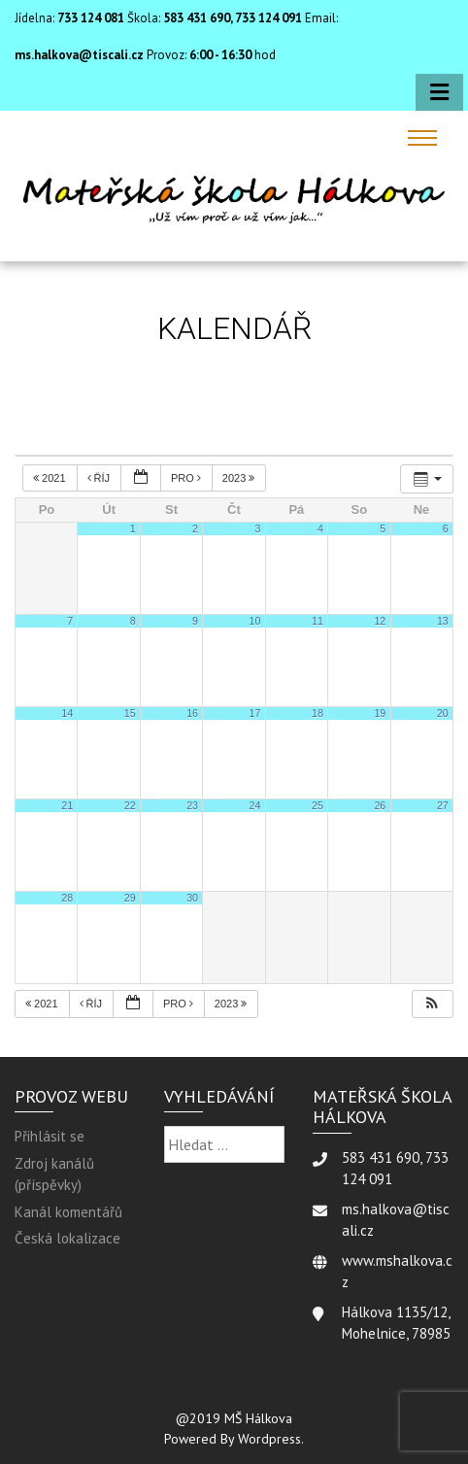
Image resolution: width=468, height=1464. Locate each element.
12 (379, 621)
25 (317, 805)
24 (255, 805)
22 (130, 805)
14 (67, 713)
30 (192, 897)
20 (443, 713)
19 (379, 713)
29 (130, 897)
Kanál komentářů (68, 1212)
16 (192, 713)
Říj (100, 478)
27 (443, 805)
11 (317, 621)
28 (67, 897)
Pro (187, 478)
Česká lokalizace (67, 1238)
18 (317, 713)
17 (255, 713)
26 (379, 805)
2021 (51, 478)
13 (443, 621)
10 (255, 621)
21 (67, 805)
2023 (240, 478)
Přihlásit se (49, 1136)
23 (192, 805)
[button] (432, 1004)
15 (130, 713)
